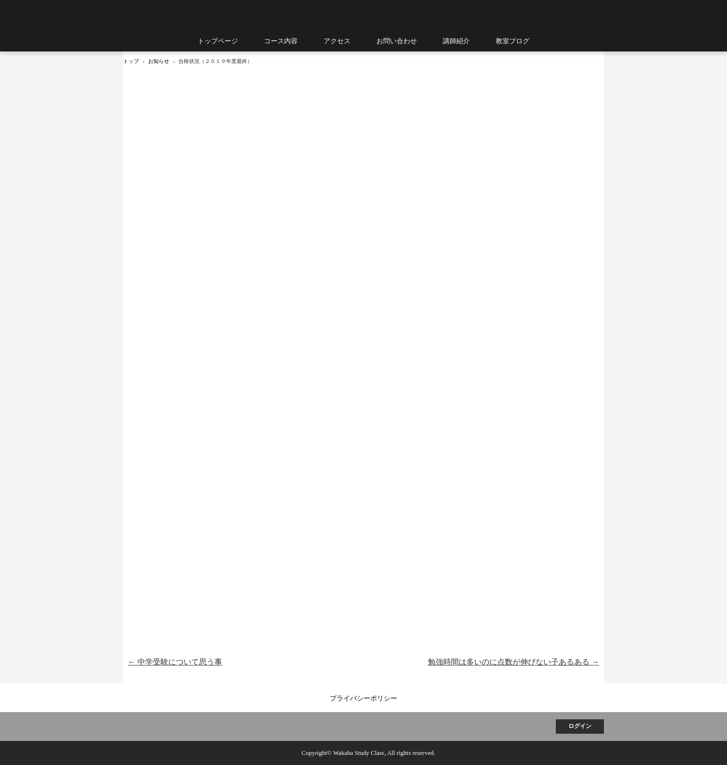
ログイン (579, 726)
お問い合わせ (396, 41)
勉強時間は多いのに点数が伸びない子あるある (513, 662)
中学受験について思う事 (175, 662)
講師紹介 (456, 41)
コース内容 (281, 41)
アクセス (337, 41)
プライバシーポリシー (363, 698)
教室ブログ (512, 41)
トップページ (218, 41)
